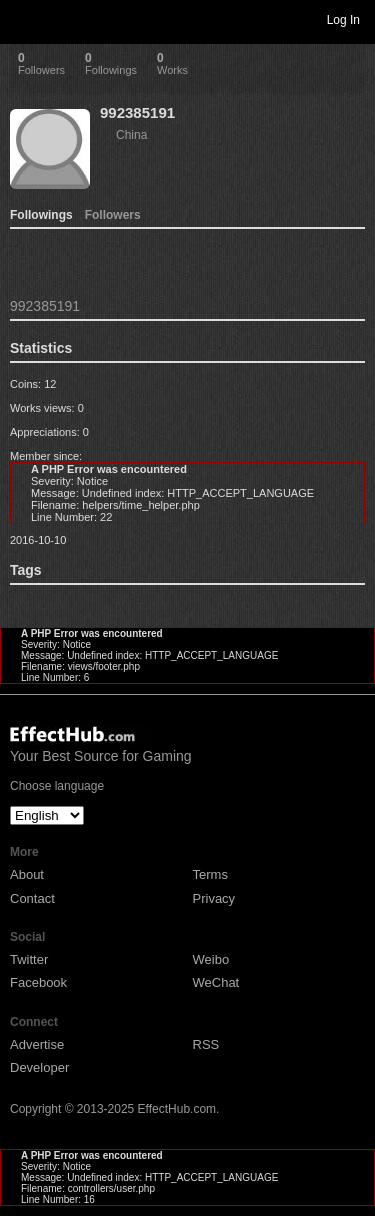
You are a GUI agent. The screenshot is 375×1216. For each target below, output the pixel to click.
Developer (39, 1067)
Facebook (38, 982)
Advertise (37, 1044)
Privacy (214, 898)
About (27, 874)
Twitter (29, 959)
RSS (206, 1044)
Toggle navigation (24, 19)
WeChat (216, 982)
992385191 (137, 112)
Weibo (211, 959)
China (131, 135)
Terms (210, 874)
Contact (32, 898)
